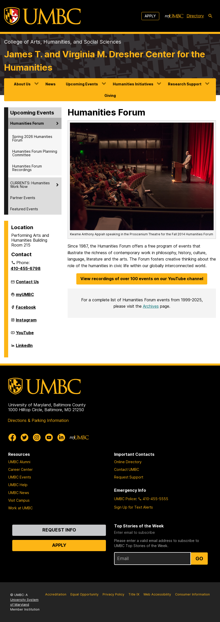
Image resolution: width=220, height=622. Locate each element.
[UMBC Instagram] (36, 437)
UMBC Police (125, 499)
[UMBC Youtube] (49, 437)
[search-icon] (210, 16)
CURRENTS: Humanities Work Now (30, 185)
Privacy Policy (113, 594)
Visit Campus (19, 500)
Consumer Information (192, 594)
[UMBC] (42, 16)
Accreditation (55, 594)
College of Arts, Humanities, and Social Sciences (62, 42)
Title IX (133, 594)
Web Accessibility (157, 594)
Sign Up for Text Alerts (133, 507)
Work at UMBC (20, 508)
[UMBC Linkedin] (61, 437)
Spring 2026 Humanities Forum (32, 138)
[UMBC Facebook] (12, 437)
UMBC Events (19, 477)
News (50, 84)
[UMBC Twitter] (24, 437)
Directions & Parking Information (38, 420)
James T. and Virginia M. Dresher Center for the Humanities (104, 61)
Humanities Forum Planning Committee (34, 153)
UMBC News (18, 492)
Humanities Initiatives (133, 84)
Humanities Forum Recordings (27, 168)
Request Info (59, 530)
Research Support (184, 84)
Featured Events (24, 209)
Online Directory (128, 462)
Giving (110, 95)
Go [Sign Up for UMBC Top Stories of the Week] (199, 558)
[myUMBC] (174, 16)
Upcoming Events (82, 84)
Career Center (20, 469)
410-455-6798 (26, 268)
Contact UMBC (126, 469)
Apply (150, 16)
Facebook (26, 309)
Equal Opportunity (84, 594)
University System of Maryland (24, 602)
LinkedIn (24, 347)
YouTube (25, 335)
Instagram (26, 322)
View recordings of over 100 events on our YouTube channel (141, 278)
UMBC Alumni (19, 462)
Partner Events (22, 198)
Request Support (128, 477)
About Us (22, 84)
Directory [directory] (195, 15)
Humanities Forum (27, 123)
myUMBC (25, 296)
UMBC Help (18, 485)
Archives (151, 306)
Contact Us (27, 281)
